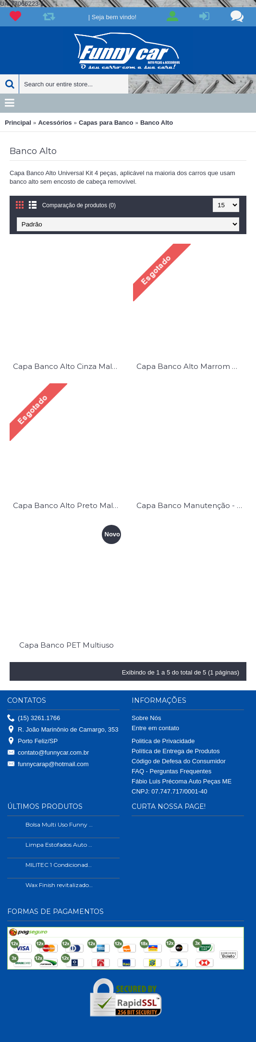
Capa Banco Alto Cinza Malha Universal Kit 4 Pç (68, 366)
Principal (18, 122)
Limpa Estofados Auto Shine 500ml (59, 844)
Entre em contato (155, 728)
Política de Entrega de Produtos (176, 751)
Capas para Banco (106, 122)
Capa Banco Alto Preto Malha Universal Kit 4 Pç (68, 505)
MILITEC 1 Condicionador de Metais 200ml (59, 864)
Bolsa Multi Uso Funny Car (59, 824)
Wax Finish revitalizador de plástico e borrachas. (59, 884)
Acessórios (55, 122)
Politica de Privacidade (163, 741)
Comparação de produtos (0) (79, 205)
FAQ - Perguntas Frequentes (171, 771)
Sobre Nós (146, 718)
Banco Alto (156, 122)
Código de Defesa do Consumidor (179, 761)
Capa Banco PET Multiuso (66, 645)
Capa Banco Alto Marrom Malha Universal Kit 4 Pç (191, 366)
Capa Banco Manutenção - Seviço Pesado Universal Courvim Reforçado (191, 505)
